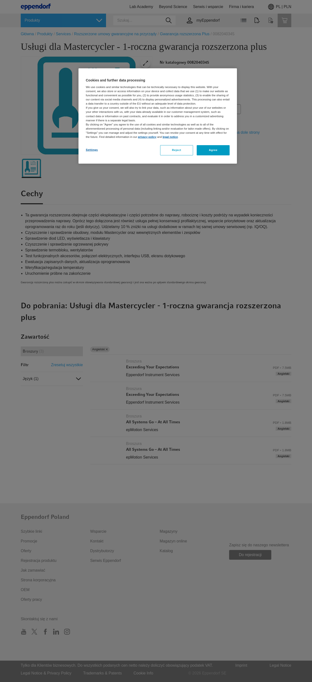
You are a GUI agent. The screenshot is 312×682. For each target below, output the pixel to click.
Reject (176, 150)
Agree (213, 150)
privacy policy (147, 136)
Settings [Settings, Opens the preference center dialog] (92, 149)
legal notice (170, 136)
